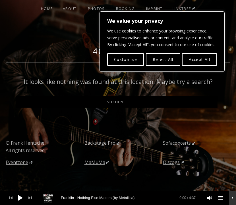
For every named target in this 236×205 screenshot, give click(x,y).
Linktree (184, 8)
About (70, 8)
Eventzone (19, 162)
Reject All (162, 59)
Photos (96, 8)
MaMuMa (96, 162)
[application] (118, 198)
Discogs (173, 162)
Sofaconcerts (179, 143)
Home (47, 8)
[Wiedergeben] (20, 197)
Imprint (154, 8)
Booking (125, 8)
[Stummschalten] (209, 197)
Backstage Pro (102, 143)
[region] (162, 41)
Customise (125, 59)
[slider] (121, 198)
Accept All (199, 59)
